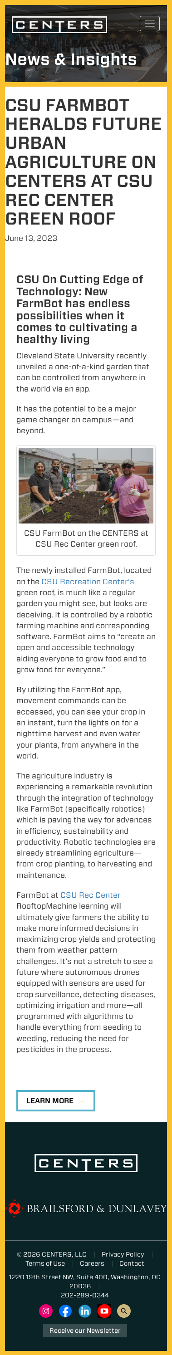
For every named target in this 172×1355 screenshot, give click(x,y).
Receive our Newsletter (85, 1330)
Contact (131, 1263)
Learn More (50, 1100)
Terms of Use (45, 1263)
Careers (92, 1263)
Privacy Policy (123, 1254)
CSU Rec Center (90, 895)
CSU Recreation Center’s (87, 581)
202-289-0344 (85, 1295)
